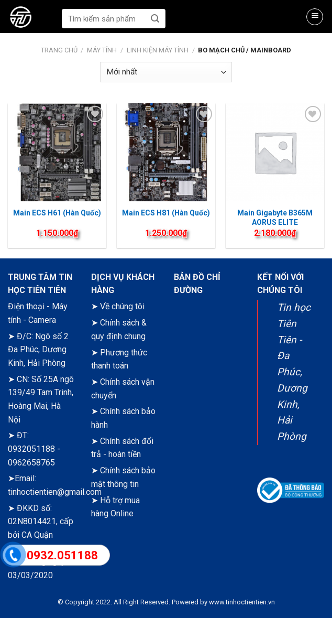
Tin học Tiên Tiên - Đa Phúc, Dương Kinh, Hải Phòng (294, 371)
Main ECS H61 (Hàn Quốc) (57, 213)
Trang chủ (59, 50)
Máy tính (102, 50)
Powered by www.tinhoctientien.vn (223, 602)
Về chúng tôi (122, 306)
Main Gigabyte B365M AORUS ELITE (275, 217)
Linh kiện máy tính (158, 50)
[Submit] (155, 18)
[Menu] (314, 16)
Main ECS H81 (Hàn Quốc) (166, 213)
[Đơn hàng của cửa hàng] (166, 72)
